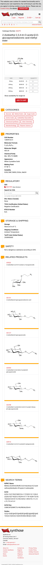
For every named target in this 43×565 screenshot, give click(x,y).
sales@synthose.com (13, 544)
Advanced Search (37, 24)
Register (21, 18)
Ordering (20, 552)
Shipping (20, 554)
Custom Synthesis (8, 550)
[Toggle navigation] (39, 14)
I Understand (23, 8)
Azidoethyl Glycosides (24, 118)
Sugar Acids (31, 114)
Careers (5, 552)
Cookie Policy (5, 8)
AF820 (8, 263)
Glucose (8, 114)
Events (5, 556)
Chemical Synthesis (12, 121)
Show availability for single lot (15, 96)
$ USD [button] (29, 18)
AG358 (8, 405)
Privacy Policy (33, 548)
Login (14, 18)
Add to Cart (21, 100)
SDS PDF (8, 187)
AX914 (8, 442)
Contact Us (20, 548)
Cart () (37, 18)
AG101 (8, 298)
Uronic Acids (10, 118)
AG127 (8, 333)
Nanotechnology (11, 125)
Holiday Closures (34, 552)
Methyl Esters (19, 114)
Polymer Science (25, 125)
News (4, 554)
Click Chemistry (27, 121)
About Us (5, 548)
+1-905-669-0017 (10, 542)
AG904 (8, 368)
